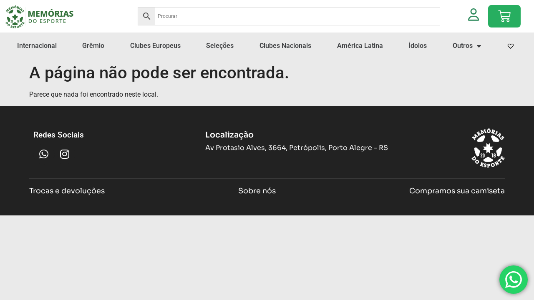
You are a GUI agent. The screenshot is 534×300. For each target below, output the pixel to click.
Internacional (37, 64)
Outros (467, 63)
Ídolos (417, 64)
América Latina (360, 64)
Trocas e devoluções (67, 208)
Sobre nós (257, 208)
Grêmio (93, 64)
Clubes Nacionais (285, 64)
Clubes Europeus (155, 64)
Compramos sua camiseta (457, 208)
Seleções (220, 64)
